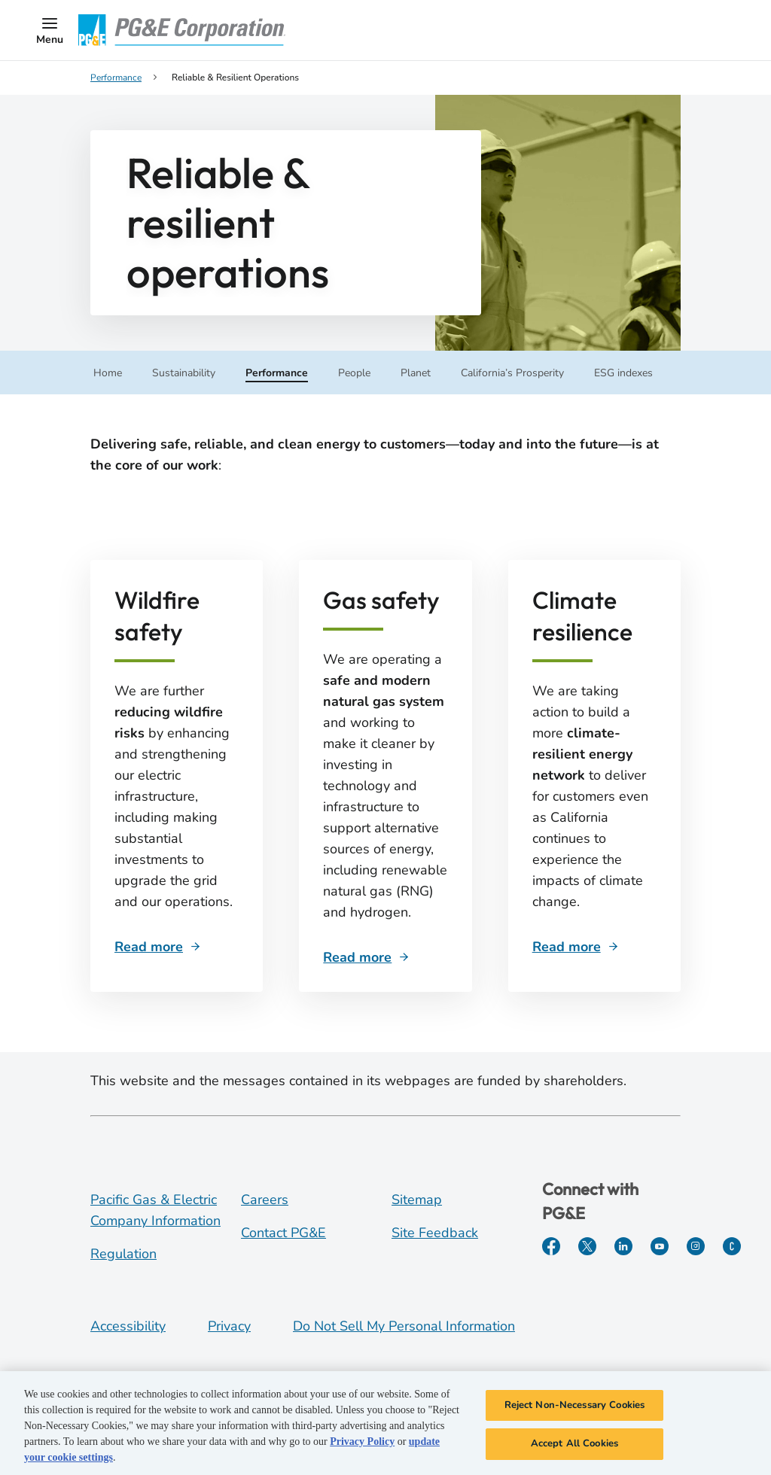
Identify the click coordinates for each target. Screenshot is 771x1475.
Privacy (229, 1326)
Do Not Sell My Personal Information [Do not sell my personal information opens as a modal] (404, 1326)
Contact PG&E (283, 1233)
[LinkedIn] (623, 1246)
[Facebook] (551, 1246)
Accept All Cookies (574, 1446)
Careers (264, 1200)
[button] (49, 30)
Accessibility (128, 1326)
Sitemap (417, 1200)
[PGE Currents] (732, 1246)
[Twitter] (587, 1246)
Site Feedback (435, 1233)
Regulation (123, 1254)
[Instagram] (696, 1246)
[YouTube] (659, 1246)
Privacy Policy (362, 1443)
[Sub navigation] (107, 372)
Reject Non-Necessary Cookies (574, 1407)
